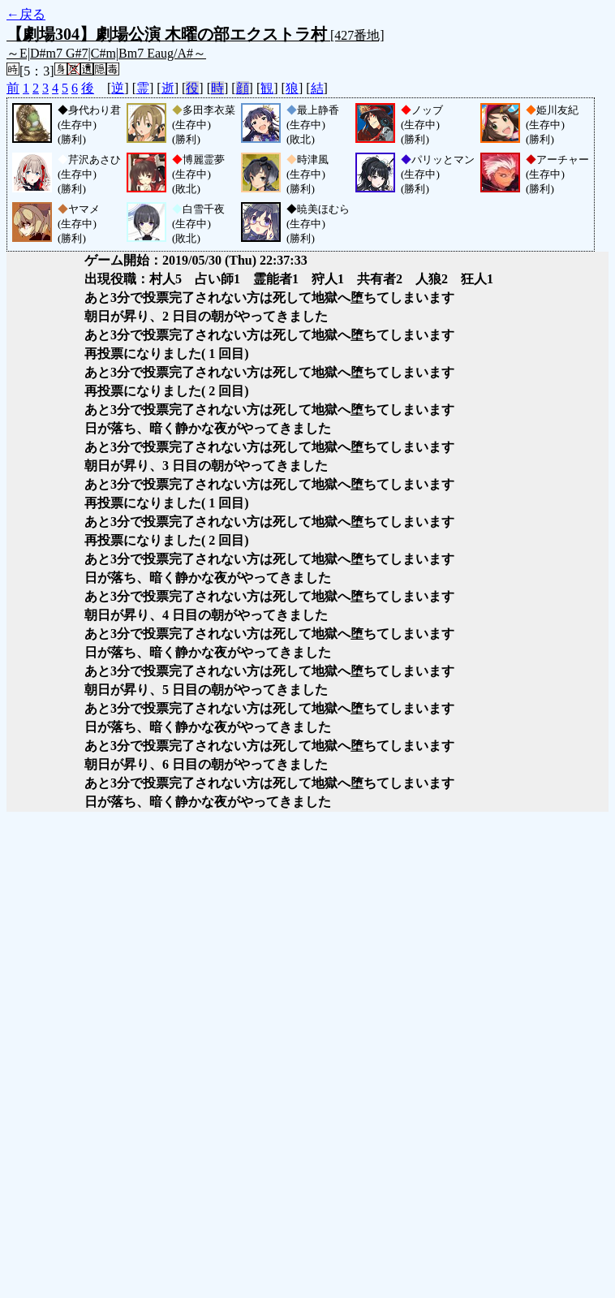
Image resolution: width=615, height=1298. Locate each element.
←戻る (25, 14)
